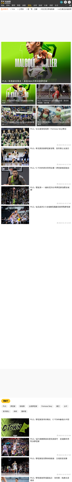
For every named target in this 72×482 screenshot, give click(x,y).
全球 (35, 5)
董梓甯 (23, 411)
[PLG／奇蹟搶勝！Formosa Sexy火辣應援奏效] (18, 116)
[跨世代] (4, 9)
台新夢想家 (33, 406)
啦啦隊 (22, 406)
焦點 (2, 5)
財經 (40, 5)
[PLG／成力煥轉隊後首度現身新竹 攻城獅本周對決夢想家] (36, 447)
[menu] (70, 5)
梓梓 (15, 411)
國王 (58, 406)
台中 (65, 406)
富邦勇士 (6, 411)
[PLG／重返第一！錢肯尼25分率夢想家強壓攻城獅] (36, 195)
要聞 (13, 5)
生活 (56, 5)
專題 (18, 5)
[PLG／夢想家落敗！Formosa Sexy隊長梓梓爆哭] (54, 116)
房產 (51, 5)
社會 (45, 5)
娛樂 (24, 5)
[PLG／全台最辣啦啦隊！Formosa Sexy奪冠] (36, 137)
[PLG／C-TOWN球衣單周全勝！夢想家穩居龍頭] (36, 176)
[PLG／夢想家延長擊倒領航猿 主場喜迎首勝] (36, 466)
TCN (13, 9)
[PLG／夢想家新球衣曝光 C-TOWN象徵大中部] (36, 427)
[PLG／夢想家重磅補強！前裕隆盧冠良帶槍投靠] (18, 94)
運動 (29, 5)
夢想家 (12, 406)
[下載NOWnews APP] (65, 2)
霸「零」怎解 (32, 9)
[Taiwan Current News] (61, 2)
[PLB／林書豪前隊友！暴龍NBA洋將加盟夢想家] (36, 62)
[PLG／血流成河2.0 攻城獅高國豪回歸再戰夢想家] (36, 215)
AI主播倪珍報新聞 (64, 9)
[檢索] (69, 2)
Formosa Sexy (46, 406)
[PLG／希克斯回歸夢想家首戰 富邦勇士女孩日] (36, 156)
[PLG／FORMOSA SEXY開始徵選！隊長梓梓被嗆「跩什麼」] (54, 94)
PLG (4, 406)
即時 (8, 5)
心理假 (21, 9)
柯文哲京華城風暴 (47, 9)
